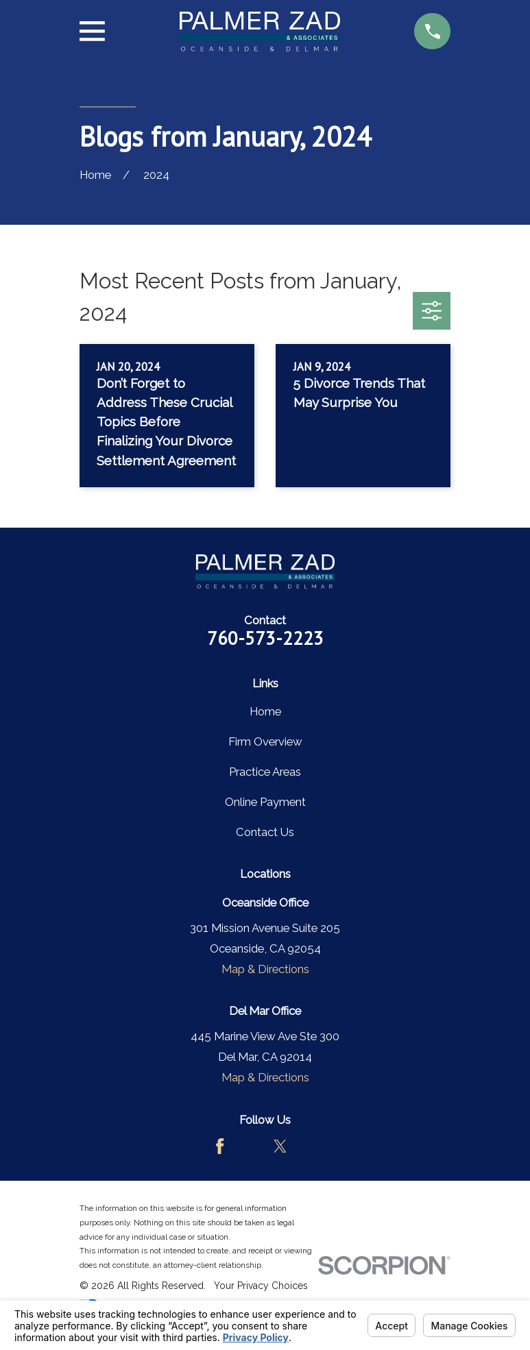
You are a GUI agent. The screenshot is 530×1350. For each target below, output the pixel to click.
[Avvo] (250, 1146)
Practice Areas (265, 771)
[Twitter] (280, 1146)
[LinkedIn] (310, 1146)
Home (265, 711)
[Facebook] (220, 1146)
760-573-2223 (265, 638)
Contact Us (265, 832)
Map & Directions (265, 969)
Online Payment (265, 802)
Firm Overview (265, 741)
